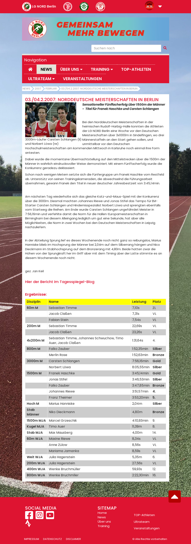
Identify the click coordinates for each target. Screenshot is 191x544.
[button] (160, 7)
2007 (38, 89)
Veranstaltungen (82, 79)
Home (102, 513)
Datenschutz (52, 539)
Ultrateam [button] (41, 79)
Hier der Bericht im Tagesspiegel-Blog (59, 281)
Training (103, 526)
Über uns (104, 521)
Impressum (31, 539)
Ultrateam (142, 522)
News (46, 69)
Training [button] (102, 69)
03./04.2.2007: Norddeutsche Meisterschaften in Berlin (99, 89)
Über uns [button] (71, 69)
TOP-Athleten (144, 515)
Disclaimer (73, 539)
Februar (51, 89)
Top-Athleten (136, 69)
